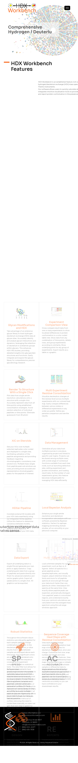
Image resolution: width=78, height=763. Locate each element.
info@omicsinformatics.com (34, 742)
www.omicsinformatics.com (33, 732)
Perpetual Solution (51, 760)
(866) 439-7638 (28, 747)
